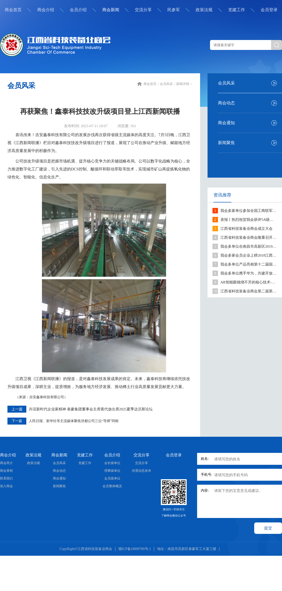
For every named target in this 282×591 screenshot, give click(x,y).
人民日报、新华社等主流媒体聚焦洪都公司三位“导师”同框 (74, 421)
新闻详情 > (184, 84)
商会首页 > (151, 84)
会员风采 (226, 83)
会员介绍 (78, 9)
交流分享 (143, 9)
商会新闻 (110, 9)
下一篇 (17, 421)
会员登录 (269, 9)
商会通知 (226, 122)
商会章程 (6, 471)
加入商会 (6, 486)
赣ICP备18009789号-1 (134, 549)
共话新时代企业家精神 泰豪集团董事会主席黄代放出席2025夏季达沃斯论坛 (91, 409)
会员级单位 (112, 478)
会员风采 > (168, 84)
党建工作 (236, 9)
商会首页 (13, 9)
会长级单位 (112, 463)
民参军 (173, 9)
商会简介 (6, 463)
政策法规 (204, 9)
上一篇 (17, 409)
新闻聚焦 (226, 142)
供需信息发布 (141, 471)
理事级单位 (112, 471)
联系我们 (6, 478)
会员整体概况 (112, 486)
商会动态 (226, 103)
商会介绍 (45, 9)
